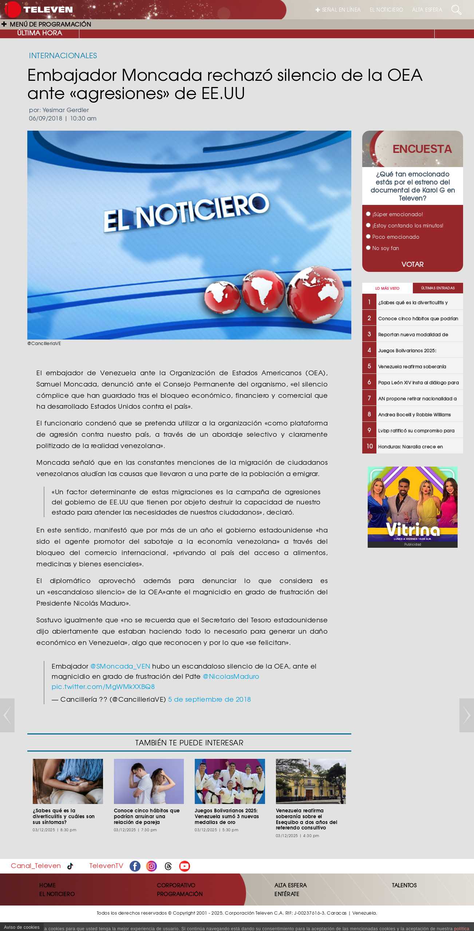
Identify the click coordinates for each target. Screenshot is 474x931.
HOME (47, 885)
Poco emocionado (392, 236)
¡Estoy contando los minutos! (405, 225)
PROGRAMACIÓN (179, 894)
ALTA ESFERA (427, 9)
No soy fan (382, 248)
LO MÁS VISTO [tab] (387, 288)
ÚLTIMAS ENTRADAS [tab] (438, 288)
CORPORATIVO (176, 885)
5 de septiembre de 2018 (209, 699)
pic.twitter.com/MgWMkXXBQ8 (103, 686)
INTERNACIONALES (63, 55)
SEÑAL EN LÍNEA (338, 9)
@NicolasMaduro (231, 676)
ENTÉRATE (286, 894)
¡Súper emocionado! (394, 214)
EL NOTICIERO (386, 9)
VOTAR (413, 264)
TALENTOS (404, 885)
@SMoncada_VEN (120, 666)
